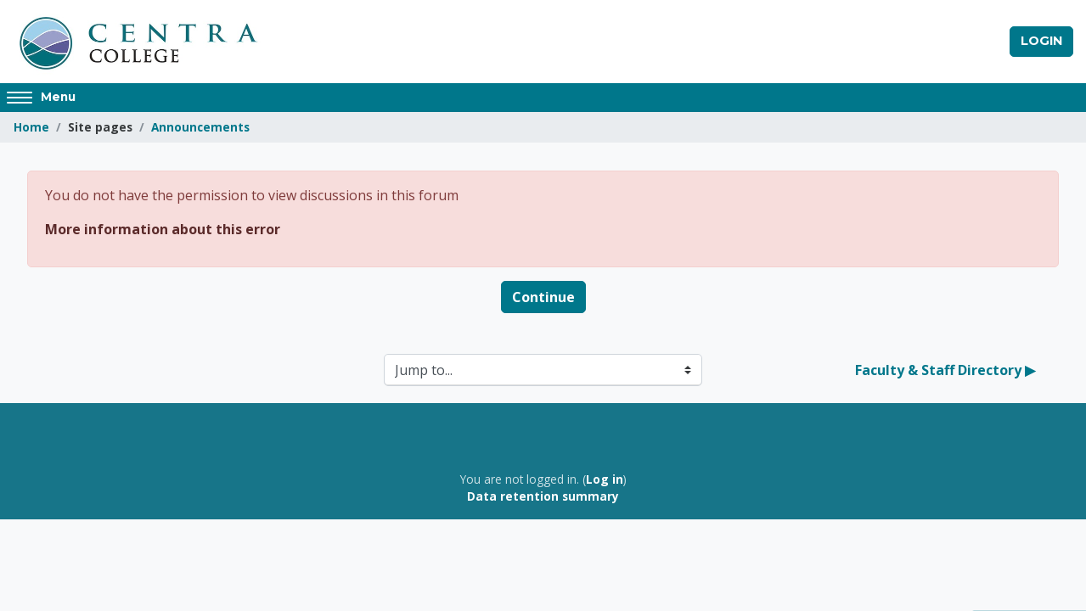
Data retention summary (543, 496)
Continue (543, 297)
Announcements (200, 127)
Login (1041, 40)
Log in (604, 479)
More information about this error (162, 229)
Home (31, 127)
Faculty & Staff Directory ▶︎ (945, 370)
